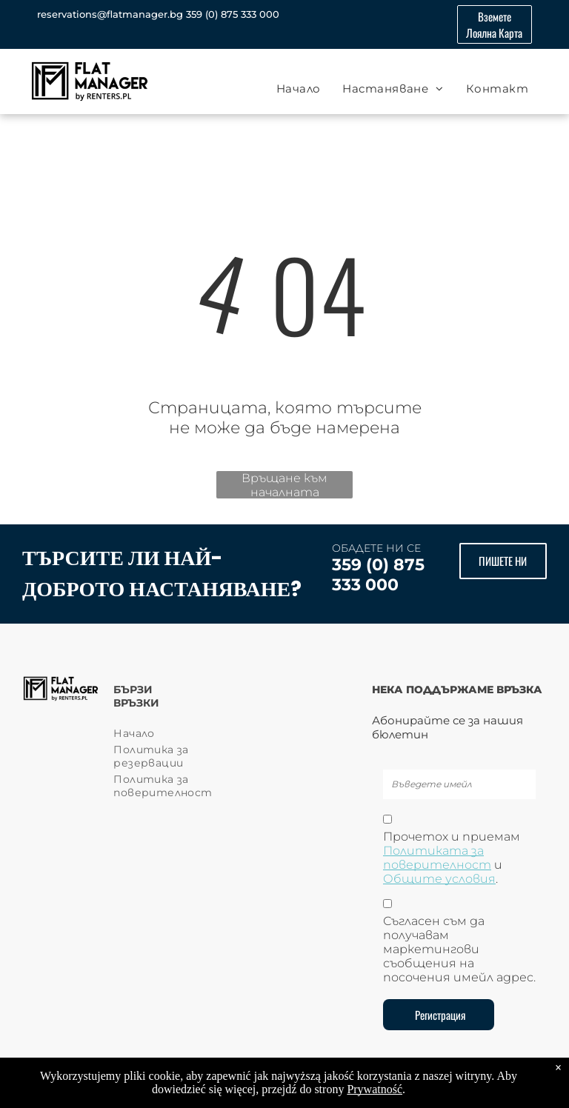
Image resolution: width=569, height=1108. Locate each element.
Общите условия (439, 879)
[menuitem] (298, 88)
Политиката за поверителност (437, 858)
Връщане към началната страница (284, 484)
